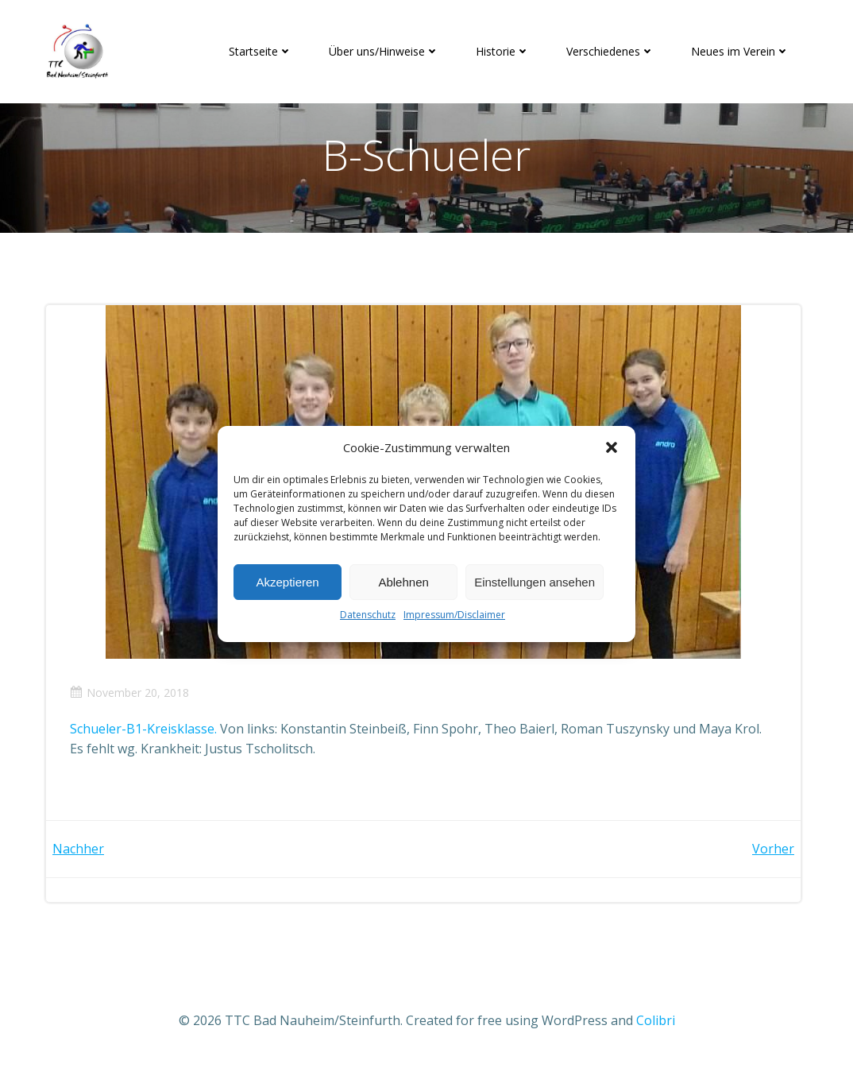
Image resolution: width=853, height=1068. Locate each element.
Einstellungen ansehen (534, 582)
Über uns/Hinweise (384, 51)
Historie (503, 51)
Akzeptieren (287, 582)
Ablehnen (403, 582)
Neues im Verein (740, 51)
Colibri (655, 1020)
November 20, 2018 (129, 692)
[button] (611, 447)
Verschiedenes (610, 51)
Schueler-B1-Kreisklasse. (143, 728)
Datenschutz (368, 614)
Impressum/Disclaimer (454, 614)
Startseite (260, 51)
